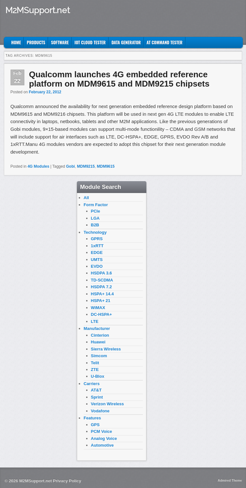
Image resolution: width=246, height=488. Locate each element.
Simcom (99, 355)
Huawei (98, 342)
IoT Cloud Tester (90, 42)
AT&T (96, 390)
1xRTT (97, 245)
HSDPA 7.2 (101, 286)
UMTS (97, 259)
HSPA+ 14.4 (102, 293)
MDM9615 (105, 166)
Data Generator (126, 42)
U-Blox (97, 376)
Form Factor (96, 204)
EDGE (97, 252)
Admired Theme (230, 480)
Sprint (97, 397)
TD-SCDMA (102, 280)
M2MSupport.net (37, 10)
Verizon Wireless (107, 403)
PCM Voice (101, 431)
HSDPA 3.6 (101, 273)
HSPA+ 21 (101, 300)
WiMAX (98, 307)
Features (92, 418)
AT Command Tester (165, 42)
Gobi (70, 166)
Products (36, 42)
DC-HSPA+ (101, 314)
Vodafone (100, 410)
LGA (95, 218)
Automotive (102, 445)
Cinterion (100, 335)
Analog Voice (104, 438)
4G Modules (38, 166)
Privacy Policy (67, 480)
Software (60, 42)
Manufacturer (97, 328)
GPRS (97, 238)
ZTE (95, 369)
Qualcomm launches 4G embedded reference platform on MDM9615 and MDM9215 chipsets (119, 79)
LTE (95, 321)
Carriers (92, 383)
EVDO (97, 266)
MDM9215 (85, 166)
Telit (95, 362)
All (86, 197)
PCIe (95, 211)
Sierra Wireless (106, 349)
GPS (95, 424)
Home (16, 42)
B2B (95, 225)
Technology (95, 232)
